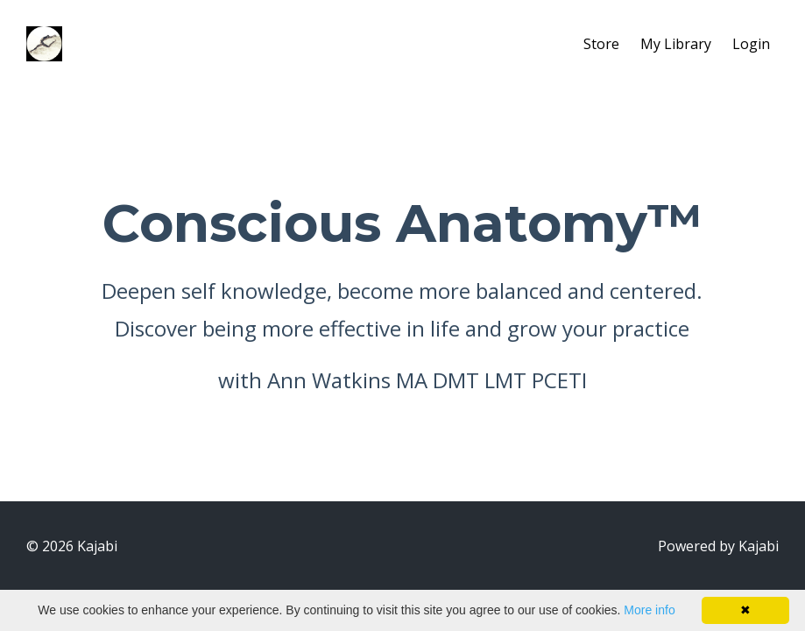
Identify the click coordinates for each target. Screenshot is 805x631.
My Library (675, 43)
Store (601, 43)
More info (649, 610)
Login (751, 43)
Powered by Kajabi (718, 546)
